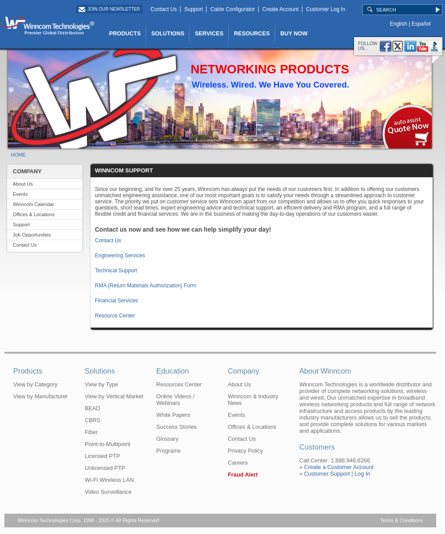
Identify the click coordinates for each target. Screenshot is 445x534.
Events (20, 194)
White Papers (173, 415)
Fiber (91, 432)
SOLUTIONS (168, 33)
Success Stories (176, 426)
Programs (168, 450)
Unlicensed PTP (105, 468)
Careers (238, 462)
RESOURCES (252, 33)
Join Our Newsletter (113, 9)
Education (172, 371)
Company (243, 371)
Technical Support (116, 270)
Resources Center (179, 384)
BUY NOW (294, 33)
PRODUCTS (125, 33)
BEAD (92, 408)
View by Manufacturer (40, 396)
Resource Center (115, 316)
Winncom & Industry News (253, 399)
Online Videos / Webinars (175, 399)
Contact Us (164, 9)
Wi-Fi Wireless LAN (109, 480)
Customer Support (327, 473)
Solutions (100, 371)
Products (27, 371)
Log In (362, 473)
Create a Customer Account (338, 467)
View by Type (101, 384)
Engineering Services (120, 255)
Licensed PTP (102, 456)
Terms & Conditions (401, 520)
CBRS (93, 420)
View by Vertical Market (114, 396)
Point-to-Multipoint (107, 444)
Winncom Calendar (33, 204)
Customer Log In (325, 9)
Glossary (167, 438)
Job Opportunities (32, 234)
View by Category (35, 384)
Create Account (280, 9)
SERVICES (209, 33)
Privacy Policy (245, 450)
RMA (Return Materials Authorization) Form (145, 285)
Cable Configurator (232, 9)
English (398, 24)
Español (420, 24)
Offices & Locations (34, 214)
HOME (18, 154)
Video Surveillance (108, 491)
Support (193, 9)
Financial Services (116, 301)
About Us (23, 184)
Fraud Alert (243, 474)
